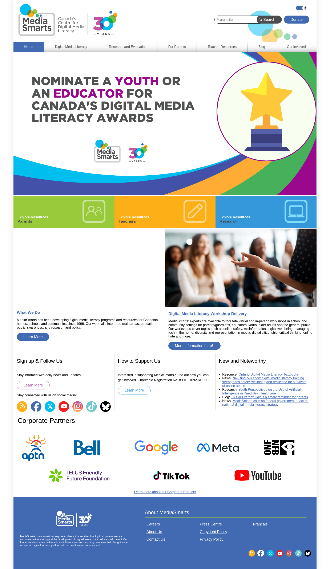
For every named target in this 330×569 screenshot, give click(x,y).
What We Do (28, 312)
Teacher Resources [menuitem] (222, 47)
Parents (24, 221)
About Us (154, 532)
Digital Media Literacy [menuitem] (71, 47)
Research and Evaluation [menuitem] (127, 47)
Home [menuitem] (28, 47)
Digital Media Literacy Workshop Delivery (207, 313)
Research (229, 221)
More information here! (194, 346)
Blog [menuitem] (261, 47)
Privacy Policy (211, 539)
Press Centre (211, 524)
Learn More (33, 337)
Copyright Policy (213, 532)
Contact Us (155, 539)
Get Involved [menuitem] (296, 47)
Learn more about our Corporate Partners (165, 492)
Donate (296, 19)
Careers (153, 524)
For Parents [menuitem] (177, 47)
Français (301, 8)
